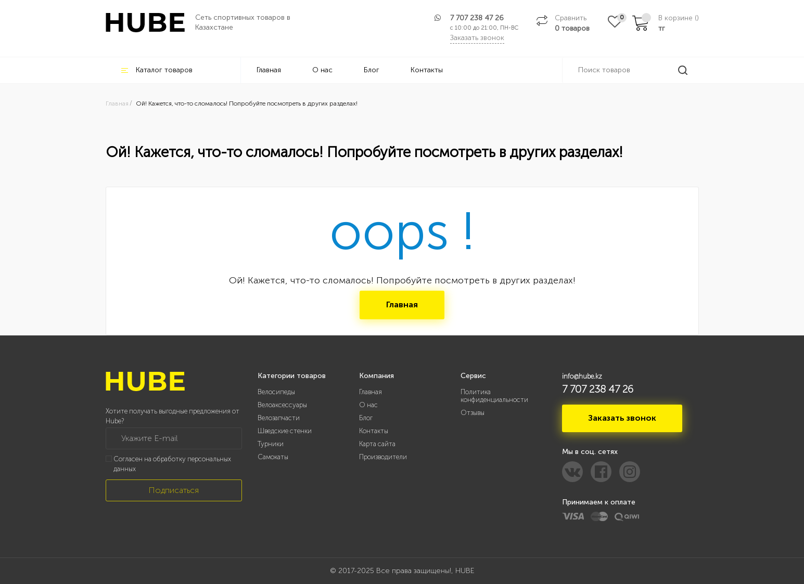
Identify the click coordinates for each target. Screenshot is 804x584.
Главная (269, 70)
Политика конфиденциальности (494, 396)
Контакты (427, 70)
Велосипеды (276, 392)
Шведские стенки (285, 431)
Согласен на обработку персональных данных (172, 464)
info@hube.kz (582, 376)
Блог (371, 70)
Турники (271, 444)
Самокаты (273, 457)
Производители (383, 457)
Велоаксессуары (282, 405)
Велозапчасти (279, 418)
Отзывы (472, 413)
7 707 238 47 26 (477, 18)
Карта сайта (377, 444)
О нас (322, 70)
